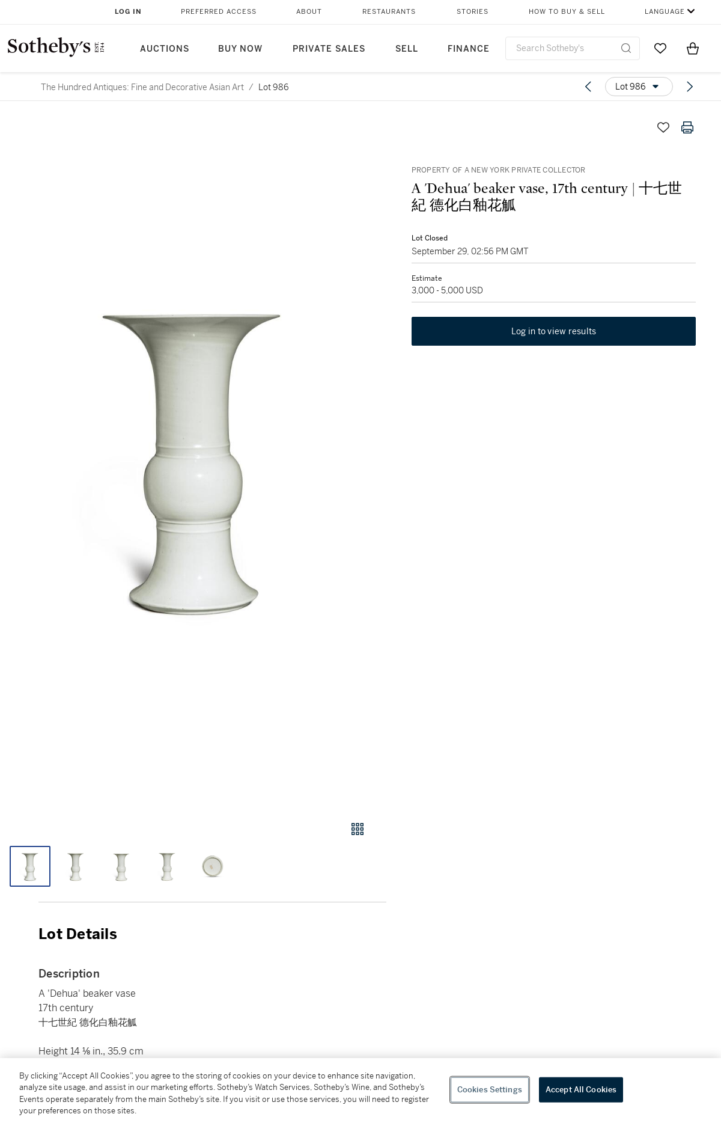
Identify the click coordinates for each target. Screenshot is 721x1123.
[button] (193, 456)
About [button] (309, 12)
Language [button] (665, 12)
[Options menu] (639, 86)
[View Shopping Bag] (693, 48)
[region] (360, 1090)
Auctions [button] (164, 49)
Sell (406, 49)
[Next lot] (690, 86)
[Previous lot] (588, 86)
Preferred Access (219, 12)
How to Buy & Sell (567, 12)
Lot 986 (273, 87)
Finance (469, 49)
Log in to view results (554, 333)
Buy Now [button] (240, 49)
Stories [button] (472, 12)
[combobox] (572, 48)
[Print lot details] (687, 127)
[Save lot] (663, 127)
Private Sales (329, 49)
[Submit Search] (626, 48)
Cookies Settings (489, 1090)
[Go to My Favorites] (660, 48)
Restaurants (389, 12)
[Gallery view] (357, 829)
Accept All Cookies (581, 1090)
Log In (128, 12)
